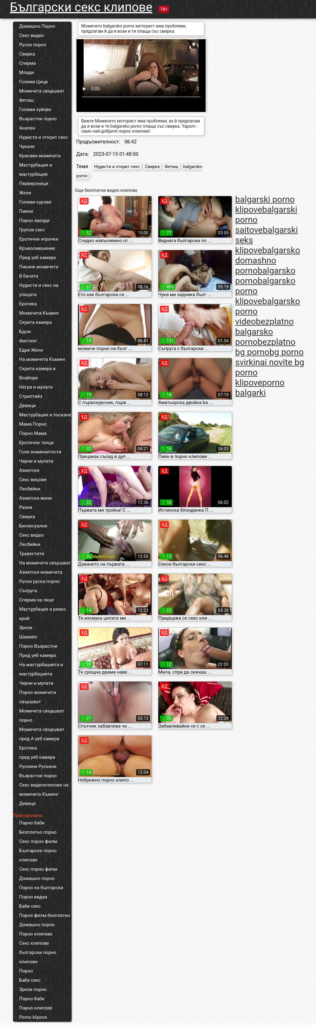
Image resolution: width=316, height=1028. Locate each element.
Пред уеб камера (37, 257)
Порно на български (41, 887)
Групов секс (32, 230)
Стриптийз (30, 396)
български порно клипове (37, 957)
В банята (28, 276)
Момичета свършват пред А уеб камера (41, 734)
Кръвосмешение (37, 248)
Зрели (25, 627)
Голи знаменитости (40, 452)
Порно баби (31, 823)
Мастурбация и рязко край (42, 613)
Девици (27, 405)
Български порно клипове (38, 855)
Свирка (27, 54)
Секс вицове (33, 479)
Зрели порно (33, 989)
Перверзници (33, 183)
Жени (25, 193)
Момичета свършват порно (41, 715)
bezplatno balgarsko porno (264, 331)
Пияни (26, 211)
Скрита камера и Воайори (37, 373)
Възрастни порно (38, 119)
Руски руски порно (39, 581)
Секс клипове (34, 943)
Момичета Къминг (39, 313)
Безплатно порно (37, 832)
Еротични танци (36, 442)
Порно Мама (33, 433)
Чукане (27, 146)
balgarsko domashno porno (267, 260)
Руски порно (32, 44)
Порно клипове (35, 934)
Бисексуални (33, 526)
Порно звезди (34, 220)
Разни (25, 507)
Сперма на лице (36, 600)
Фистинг (28, 341)
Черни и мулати (36, 461)
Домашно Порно (37, 26)
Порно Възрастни (38, 646)
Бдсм (25, 331)
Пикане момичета (38, 267)
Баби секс (30, 906)
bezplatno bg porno (265, 347)
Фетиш (26, 100)
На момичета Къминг (42, 359)
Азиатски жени (35, 498)
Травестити (31, 553)
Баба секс (29, 980)
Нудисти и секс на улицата (38, 290)
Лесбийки (29, 489)
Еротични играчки (38, 239)
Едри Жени (31, 350)
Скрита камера (35, 322)
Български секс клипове (81, 7)
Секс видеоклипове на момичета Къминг (44, 789)
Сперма (27, 63)
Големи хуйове (35, 109)
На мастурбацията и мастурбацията (41, 669)
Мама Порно (33, 424)
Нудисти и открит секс (43, 137)
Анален (27, 128)
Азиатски (29, 470)
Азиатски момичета (40, 572)
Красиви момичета (39, 156)
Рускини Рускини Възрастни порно (38, 771)
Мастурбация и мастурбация (35, 169)
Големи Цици (33, 82)
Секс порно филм (38, 841)
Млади (26, 72)
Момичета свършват (41, 91)
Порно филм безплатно (44, 915)
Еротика (28, 304)
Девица (27, 803)
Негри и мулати (36, 387)
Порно (26, 971)
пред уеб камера (37, 757)
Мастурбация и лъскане (45, 415)
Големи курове (35, 202)
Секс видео (31, 35)
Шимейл (28, 637)
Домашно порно (37, 878)
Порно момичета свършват (37, 697)
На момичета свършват (45, 563)
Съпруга (28, 590)
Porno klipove (33, 1017)
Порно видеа (33, 897)
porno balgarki (260, 388)
